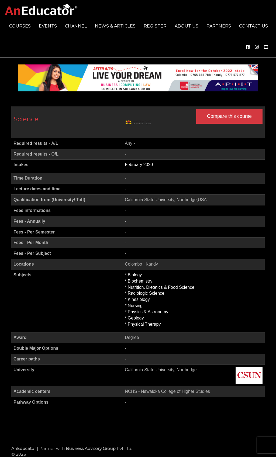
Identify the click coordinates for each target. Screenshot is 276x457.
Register (155, 26)
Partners (218, 26)
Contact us (253, 26)
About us (186, 26)
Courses (20, 26)
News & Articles (115, 26)
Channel (76, 26)
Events (48, 26)
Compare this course (229, 116)
